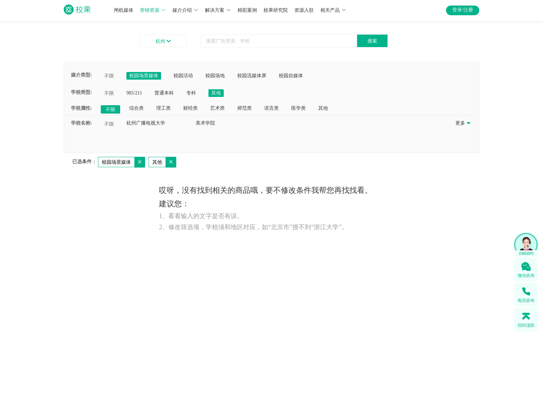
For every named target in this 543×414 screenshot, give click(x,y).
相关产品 (333, 10)
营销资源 (153, 10)
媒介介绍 (185, 10)
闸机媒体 (123, 10)
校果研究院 (276, 10)
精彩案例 (247, 10)
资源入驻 (304, 10)
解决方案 (218, 10)
